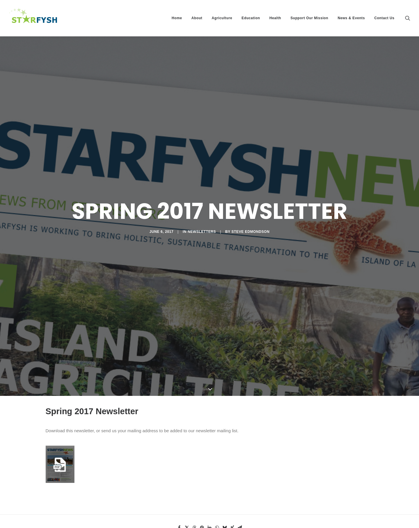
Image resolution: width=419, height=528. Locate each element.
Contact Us (384, 18)
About (196, 18)
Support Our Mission (309, 18)
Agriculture (222, 18)
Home (177, 18)
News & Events (351, 18)
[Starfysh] (33, 18)
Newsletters (202, 212)
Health (275, 18)
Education (251, 18)
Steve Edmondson (250, 212)
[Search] (407, 18)
